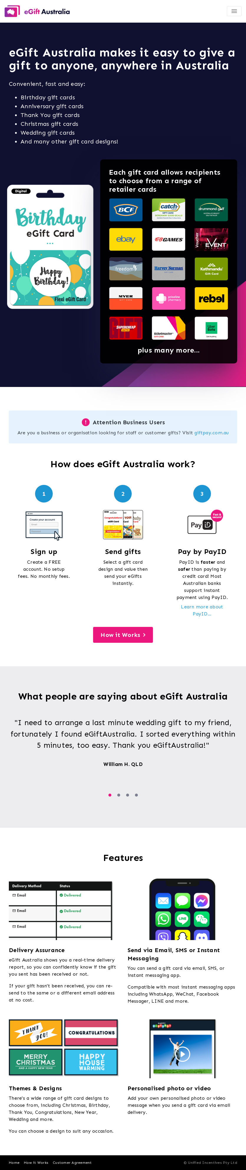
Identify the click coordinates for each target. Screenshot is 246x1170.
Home (14, 1163)
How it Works (120, 634)
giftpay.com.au (211, 432)
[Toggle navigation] (234, 11)
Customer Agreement (72, 1163)
